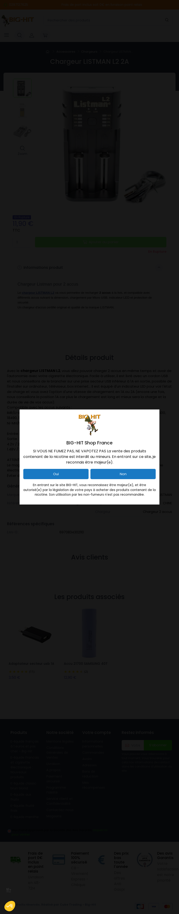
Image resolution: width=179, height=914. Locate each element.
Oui (56, 473)
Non (123, 473)
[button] (9, 906)
